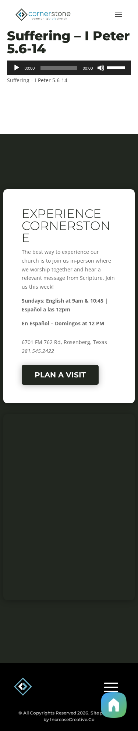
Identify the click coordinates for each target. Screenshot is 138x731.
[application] (69, 68)
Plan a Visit (60, 374)
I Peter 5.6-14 (51, 80)
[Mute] (101, 68)
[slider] (58, 68)
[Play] (16, 68)
